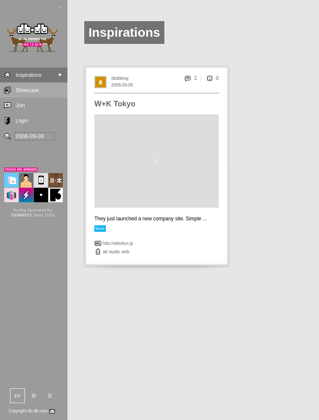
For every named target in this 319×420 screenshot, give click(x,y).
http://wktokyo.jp (118, 243)
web (125, 251)
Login (22, 121)
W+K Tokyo (114, 104)
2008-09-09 (122, 85)
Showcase (27, 90)
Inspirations (28, 75)
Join (20, 105)
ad (105, 251)
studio (114, 251)
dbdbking (120, 78)
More (100, 228)
